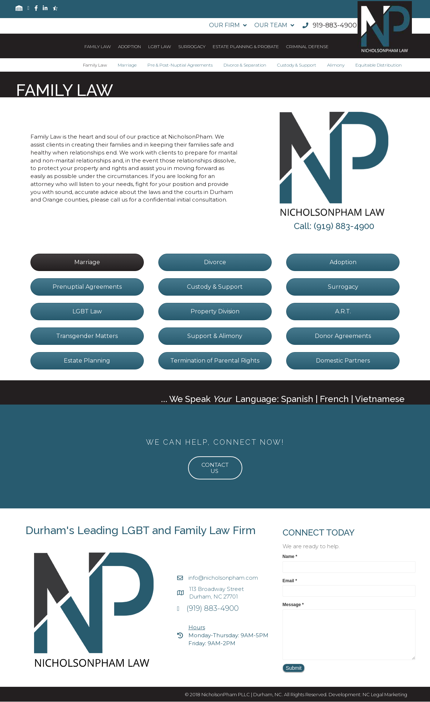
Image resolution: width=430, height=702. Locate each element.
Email (290, 580)
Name (290, 556)
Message (293, 604)
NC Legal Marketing (385, 694)
